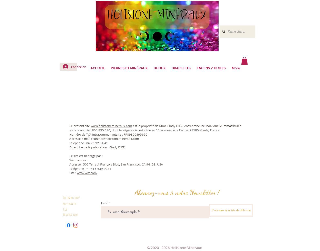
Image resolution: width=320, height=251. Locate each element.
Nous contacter (69, 204)
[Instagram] (75, 225)
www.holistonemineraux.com (111, 126)
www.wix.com (87, 173)
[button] (244, 61)
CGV (65, 209)
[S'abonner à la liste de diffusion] (231, 210)
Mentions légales (71, 215)
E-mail (104, 203)
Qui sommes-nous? (71, 198)
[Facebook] (68, 225)
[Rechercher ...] (237, 31)
